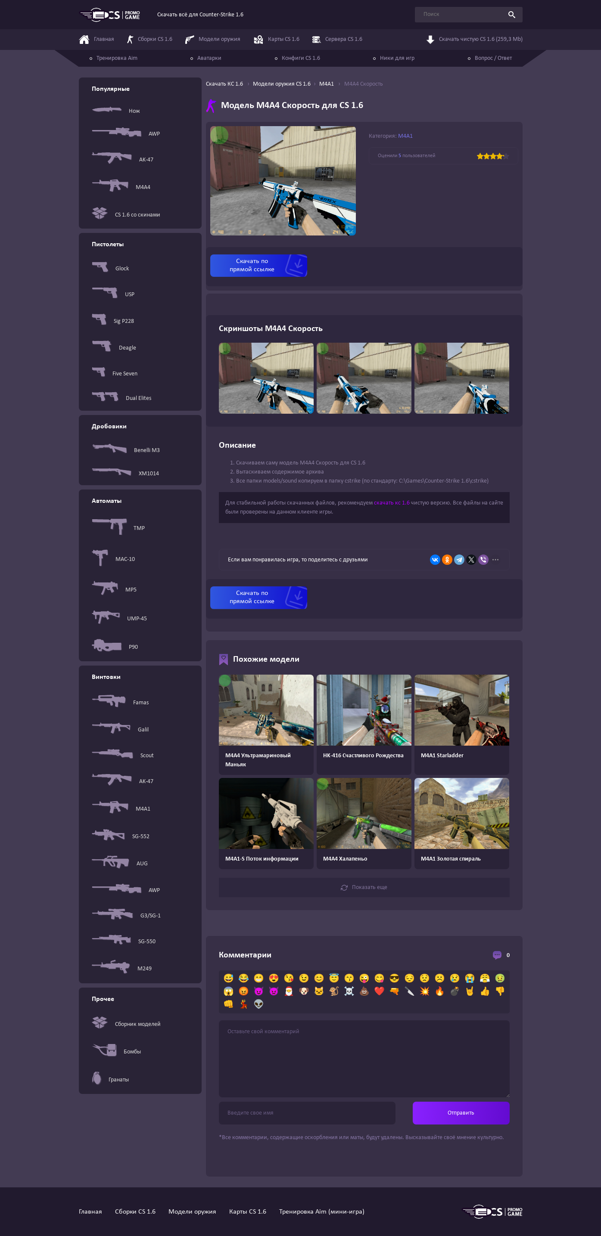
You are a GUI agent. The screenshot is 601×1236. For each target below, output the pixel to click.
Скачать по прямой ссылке (252, 265)
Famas (120, 702)
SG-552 (120, 836)
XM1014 (125, 474)
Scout (123, 755)
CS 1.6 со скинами (126, 215)
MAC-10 (113, 559)
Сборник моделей (126, 1024)
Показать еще (364, 887)
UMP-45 (119, 619)
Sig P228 (113, 321)
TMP (118, 528)
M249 (122, 969)
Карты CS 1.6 (247, 1211)
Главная (90, 1211)
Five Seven (114, 374)
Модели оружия (192, 1211)
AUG (120, 863)
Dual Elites (121, 398)
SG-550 (124, 941)
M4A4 (121, 187)
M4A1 (121, 809)
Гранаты (110, 1079)
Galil (120, 729)
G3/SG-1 (126, 915)
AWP (126, 134)
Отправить (461, 1113)
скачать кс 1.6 (392, 503)
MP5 (114, 590)
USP (113, 294)
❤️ (379, 992)
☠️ (349, 992)
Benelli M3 (126, 450)
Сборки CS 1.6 (135, 1211)
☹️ (439, 979)
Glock (110, 269)
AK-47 (122, 160)
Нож (116, 111)
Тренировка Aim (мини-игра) (321, 1211)
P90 (115, 647)
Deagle (114, 348)
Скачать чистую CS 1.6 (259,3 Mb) (474, 39)
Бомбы (116, 1052)
